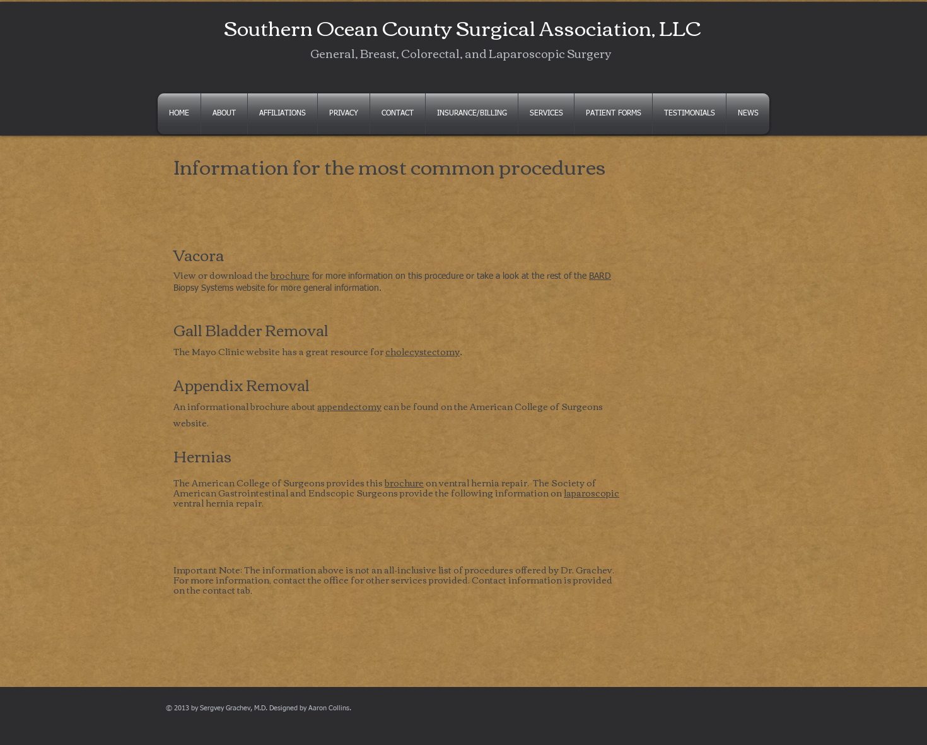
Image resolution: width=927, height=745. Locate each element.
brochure (290, 275)
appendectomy (349, 406)
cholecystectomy (422, 351)
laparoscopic (591, 492)
